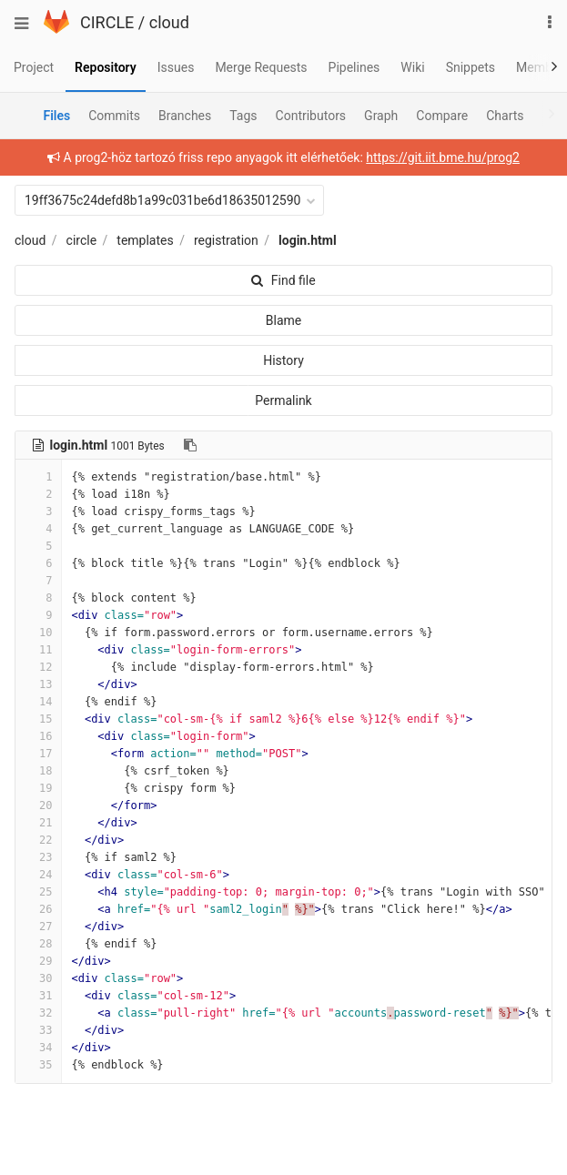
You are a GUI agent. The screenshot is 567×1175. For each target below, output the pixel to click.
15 (38, 719)
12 (38, 667)
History (283, 360)
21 (38, 822)
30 (38, 978)
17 (38, 753)
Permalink (283, 400)
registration (226, 240)
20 (38, 805)
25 (38, 892)
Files (56, 115)
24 (38, 874)
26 (38, 909)
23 (38, 857)
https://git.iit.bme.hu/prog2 (443, 157)
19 (38, 788)
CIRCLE (107, 22)
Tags (243, 115)
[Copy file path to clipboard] (190, 445)
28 (38, 943)
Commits (114, 115)
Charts (504, 115)
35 (38, 1065)
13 (38, 684)
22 (38, 840)
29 (38, 961)
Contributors (311, 115)
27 (38, 926)
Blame (283, 320)
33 (38, 1030)
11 (38, 649)
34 (38, 1047)
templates (144, 240)
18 (38, 771)
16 (38, 736)
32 (38, 1013)
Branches (184, 115)
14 (38, 701)
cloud (169, 22)
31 (38, 995)
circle (81, 240)
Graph (381, 115)
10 (38, 632)
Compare (442, 115)
